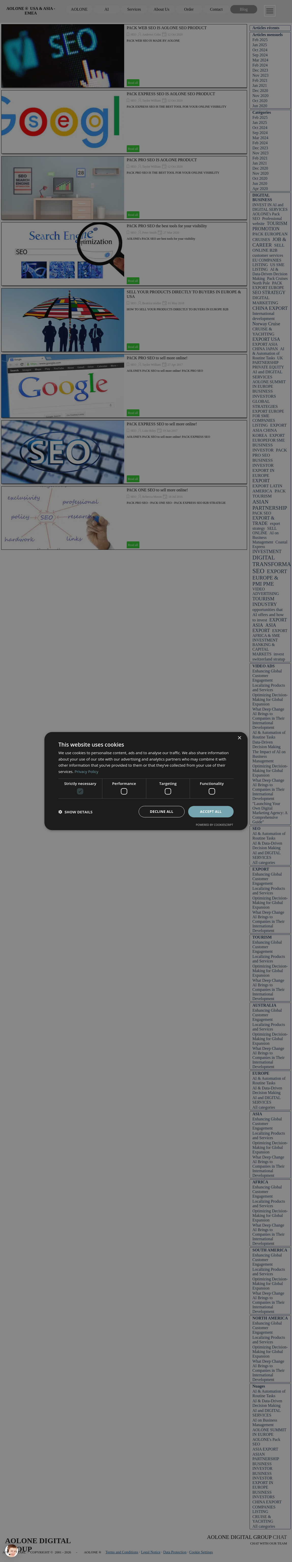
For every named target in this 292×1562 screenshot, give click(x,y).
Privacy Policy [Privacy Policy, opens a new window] (87, 771)
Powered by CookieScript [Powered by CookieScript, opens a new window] (214, 825)
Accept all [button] (211, 811)
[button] (75, 811)
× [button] (239, 738)
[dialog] (146, 781)
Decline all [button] (161, 811)
